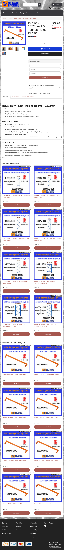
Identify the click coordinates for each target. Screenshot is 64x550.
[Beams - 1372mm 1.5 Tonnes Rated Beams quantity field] (45, 43)
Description (6, 96)
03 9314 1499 (55, 8)
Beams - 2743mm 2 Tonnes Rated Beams (46, 503)
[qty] (45, 66)
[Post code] (45, 73)
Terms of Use (33, 526)
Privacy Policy (33, 530)
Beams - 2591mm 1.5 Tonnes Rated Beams (46, 374)
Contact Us (35, 13)
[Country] (45, 70)
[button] (45, 54)
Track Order (5, 530)
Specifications (15, 96)
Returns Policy (33, 533)
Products (6, 13)
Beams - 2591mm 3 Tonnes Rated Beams (46, 417)
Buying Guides (24, 13)
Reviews (27, 96)
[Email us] (45, 526)
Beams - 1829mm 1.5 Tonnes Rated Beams (15, 503)
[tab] (6, 97)
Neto (60, 547)
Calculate (45, 77)
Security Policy (33, 537)
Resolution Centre (6, 533)
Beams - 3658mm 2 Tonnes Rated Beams (14, 417)
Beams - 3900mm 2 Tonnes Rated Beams (14, 460)
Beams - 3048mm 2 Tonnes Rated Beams (46, 460)
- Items (56, 4)
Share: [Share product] (33, 36)
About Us (14, 13)
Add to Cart (45, 49)
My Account (5, 526)
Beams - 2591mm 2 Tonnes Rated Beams (14, 374)
